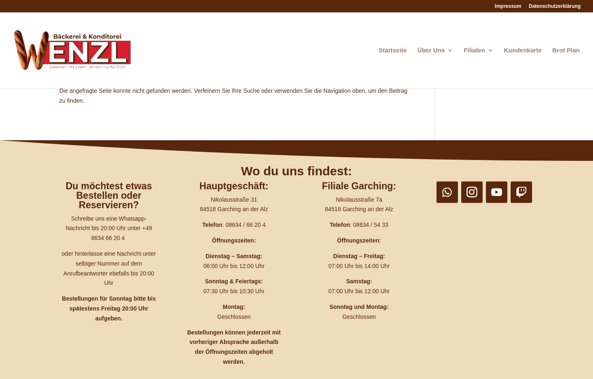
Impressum (508, 6)
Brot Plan (566, 50)
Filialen (474, 50)
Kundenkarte (523, 50)
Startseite (392, 50)
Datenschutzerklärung (555, 6)
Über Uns (431, 50)
